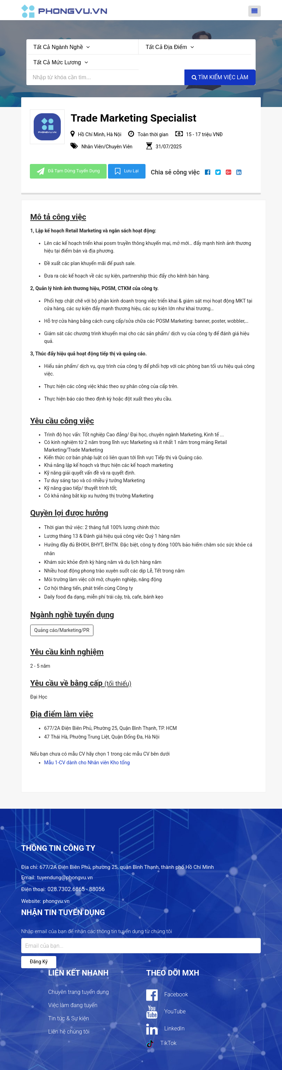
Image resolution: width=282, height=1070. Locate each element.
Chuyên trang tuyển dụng (78, 992)
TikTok (161, 1043)
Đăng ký (39, 961)
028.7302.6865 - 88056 (76, 889)
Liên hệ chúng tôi (69, 1031)
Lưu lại (127, 171)
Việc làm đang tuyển (73, 1005)
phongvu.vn (56, 901)
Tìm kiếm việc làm (220, 77)
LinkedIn (165, 1029)
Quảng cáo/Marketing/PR (62, 630)
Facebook (167, 995)
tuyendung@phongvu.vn (65, 877)
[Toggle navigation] (254, 11)
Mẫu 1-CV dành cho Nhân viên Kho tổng (87, 762)
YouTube (165, 1012)
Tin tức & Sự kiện (68, 1018)
